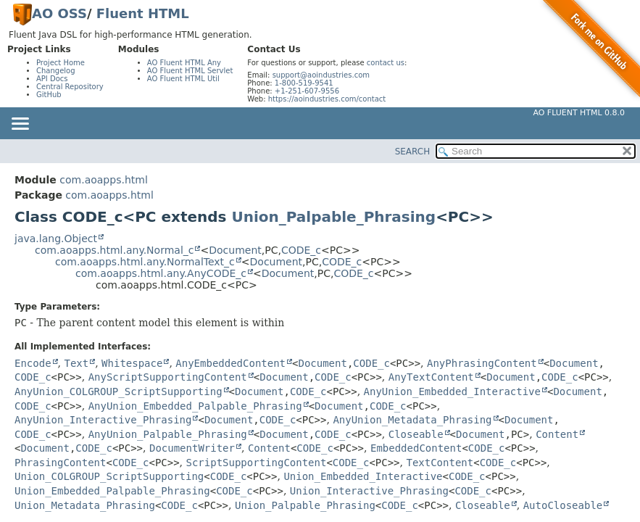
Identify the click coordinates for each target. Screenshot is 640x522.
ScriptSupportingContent (256, 462)
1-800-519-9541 (304, 83)
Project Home (60, 63)
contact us (385, 63)
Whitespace (131, 363)
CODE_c (301, 250)
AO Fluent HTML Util (183, 79)
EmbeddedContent (416, 448)
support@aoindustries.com (321, 75)
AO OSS (59, 13)
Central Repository (70, 87)
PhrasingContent (60, 462)
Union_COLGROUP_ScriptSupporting (109, 476)
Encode (32, 363)
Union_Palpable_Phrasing (333, 216)
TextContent (439, 462)
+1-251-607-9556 (307, 91)
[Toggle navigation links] (19, 125)
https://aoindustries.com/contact (327, 99)
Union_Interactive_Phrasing (369, 491)
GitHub (49, 95)
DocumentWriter (192, 448)
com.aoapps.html (103, 180)
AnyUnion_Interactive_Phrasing (102, 420)
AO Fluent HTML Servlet (190, 71)
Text (76, 363)
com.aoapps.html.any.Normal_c (114, 250)
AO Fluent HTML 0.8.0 (579, 112)
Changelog (55, 71)
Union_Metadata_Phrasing (84, 505)
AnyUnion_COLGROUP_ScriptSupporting (118, 391)
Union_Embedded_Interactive (362, 476)
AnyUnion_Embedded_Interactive (452, 391)
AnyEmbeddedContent (230, 363)
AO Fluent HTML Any (184, 63)
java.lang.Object (55, 238)
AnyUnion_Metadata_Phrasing (412, 420)
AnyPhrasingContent (482, 363)
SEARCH (413, 151)
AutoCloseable (563, 505)
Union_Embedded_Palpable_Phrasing (112, 491)
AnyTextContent (431, 377)
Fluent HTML (142, 13)
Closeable (416, 434)
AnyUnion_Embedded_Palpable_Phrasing (195, 406)
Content (557, 434)
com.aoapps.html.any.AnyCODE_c (160, 273)
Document (235, 250)
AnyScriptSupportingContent (167, 377)
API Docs (52, 79)
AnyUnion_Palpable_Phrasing (167, 434)
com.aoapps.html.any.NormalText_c (145, 262)
